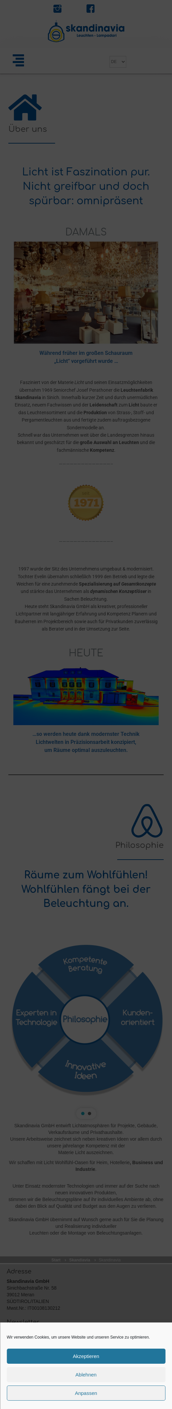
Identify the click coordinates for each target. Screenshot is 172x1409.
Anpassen (86, 1393)
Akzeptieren (86, 1356)
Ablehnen (86, 1374)
